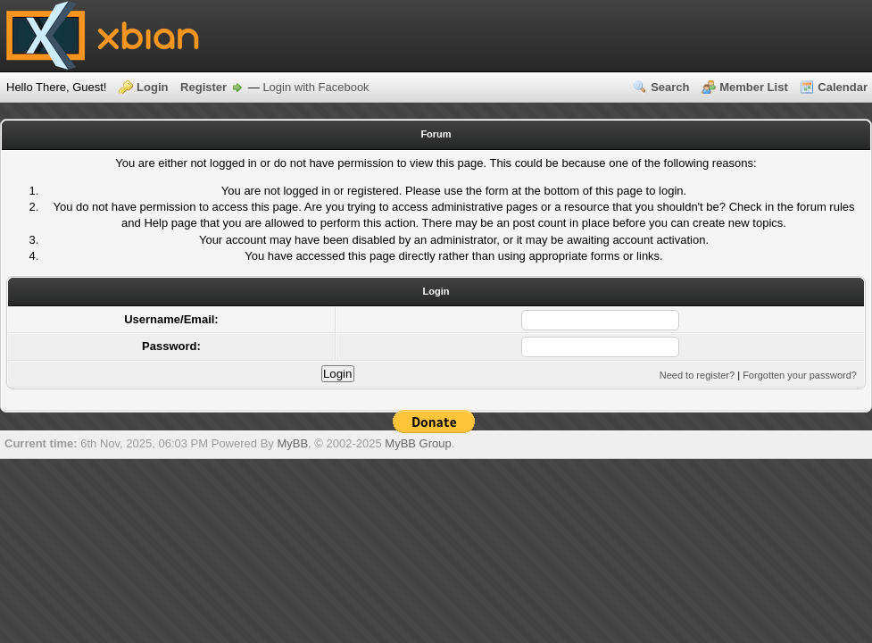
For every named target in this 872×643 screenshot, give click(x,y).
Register (203, 87)
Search (670, 87)
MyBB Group (418, 443)
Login (152, 87)
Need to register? (697, 375)
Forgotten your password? (800, 375)
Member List (753, 87)
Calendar (843, 87)
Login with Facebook (315, 87)
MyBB (292, 443)
